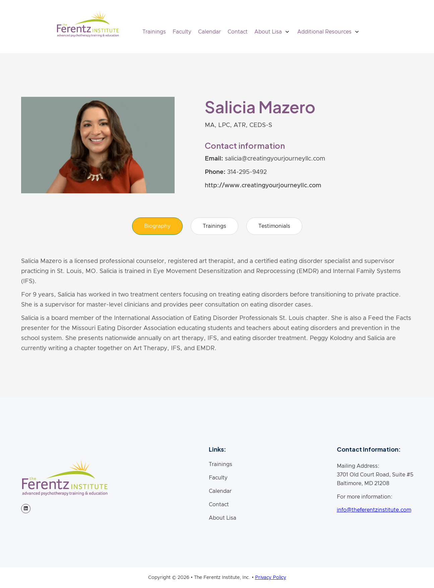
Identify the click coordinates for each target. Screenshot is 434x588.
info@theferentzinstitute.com (374, 510)
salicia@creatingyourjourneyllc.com (275, 159)
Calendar (209, 32)
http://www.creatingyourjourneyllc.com (263, 186)
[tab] (157, 226)
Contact (238, 32)
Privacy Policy (270, 577)
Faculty (182, 32)
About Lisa (222, 518)
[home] (88, 24)
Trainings (154, 32)
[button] (272, 31)
